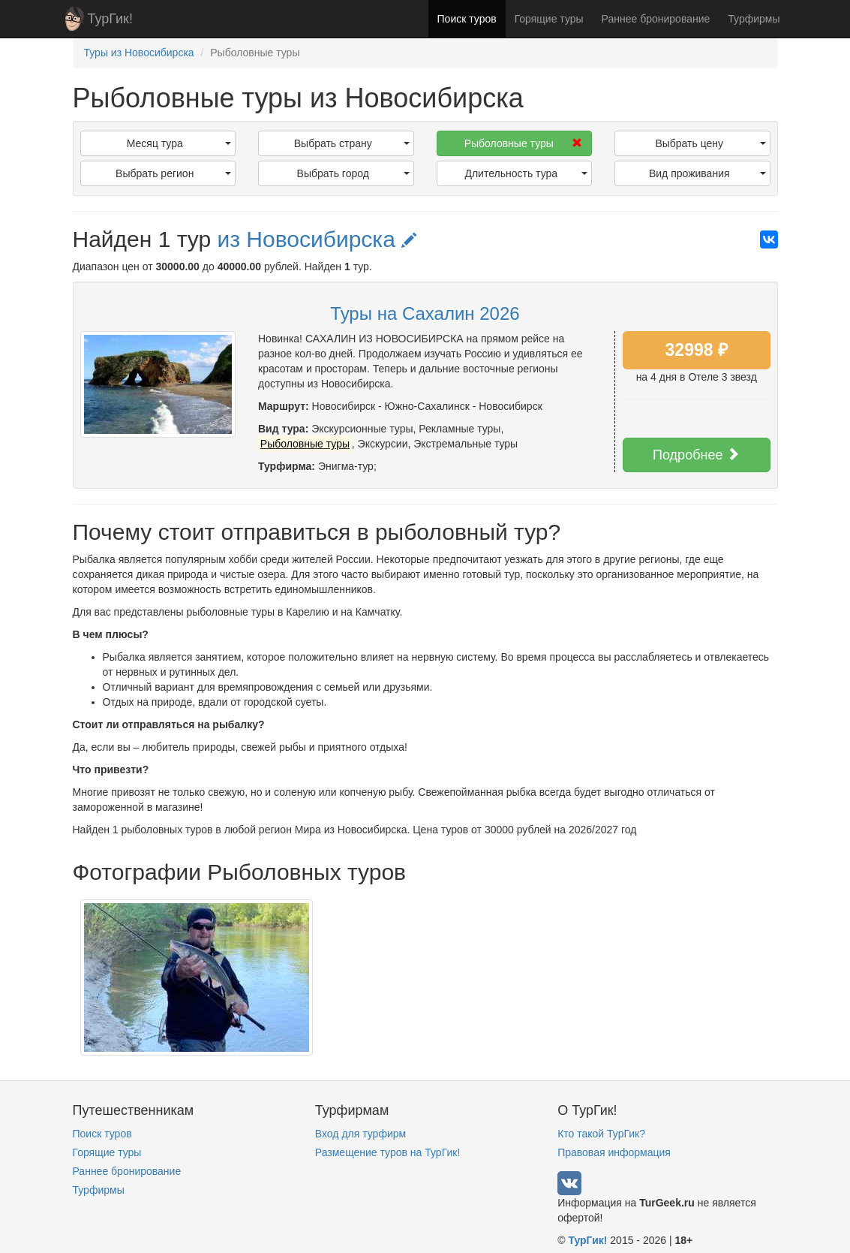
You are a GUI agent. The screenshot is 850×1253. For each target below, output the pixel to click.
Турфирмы (753, 19)
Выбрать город (353, 173)
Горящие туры (549, 19)
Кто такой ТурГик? (601, 1134)
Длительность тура (525, 173)
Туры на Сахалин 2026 (424, 313)
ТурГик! (110, 18)
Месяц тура (179, 143)
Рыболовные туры (523, 143)
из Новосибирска (316, 239)
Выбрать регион (173, 173)
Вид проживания (707, 173)
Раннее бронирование (656, 19)
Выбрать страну (352, 143)
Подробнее (696, 454)
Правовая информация (614, 1152)
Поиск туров (467, 19)
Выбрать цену (710, 143)
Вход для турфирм (360, 1134)
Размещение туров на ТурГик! (387, 1152)
